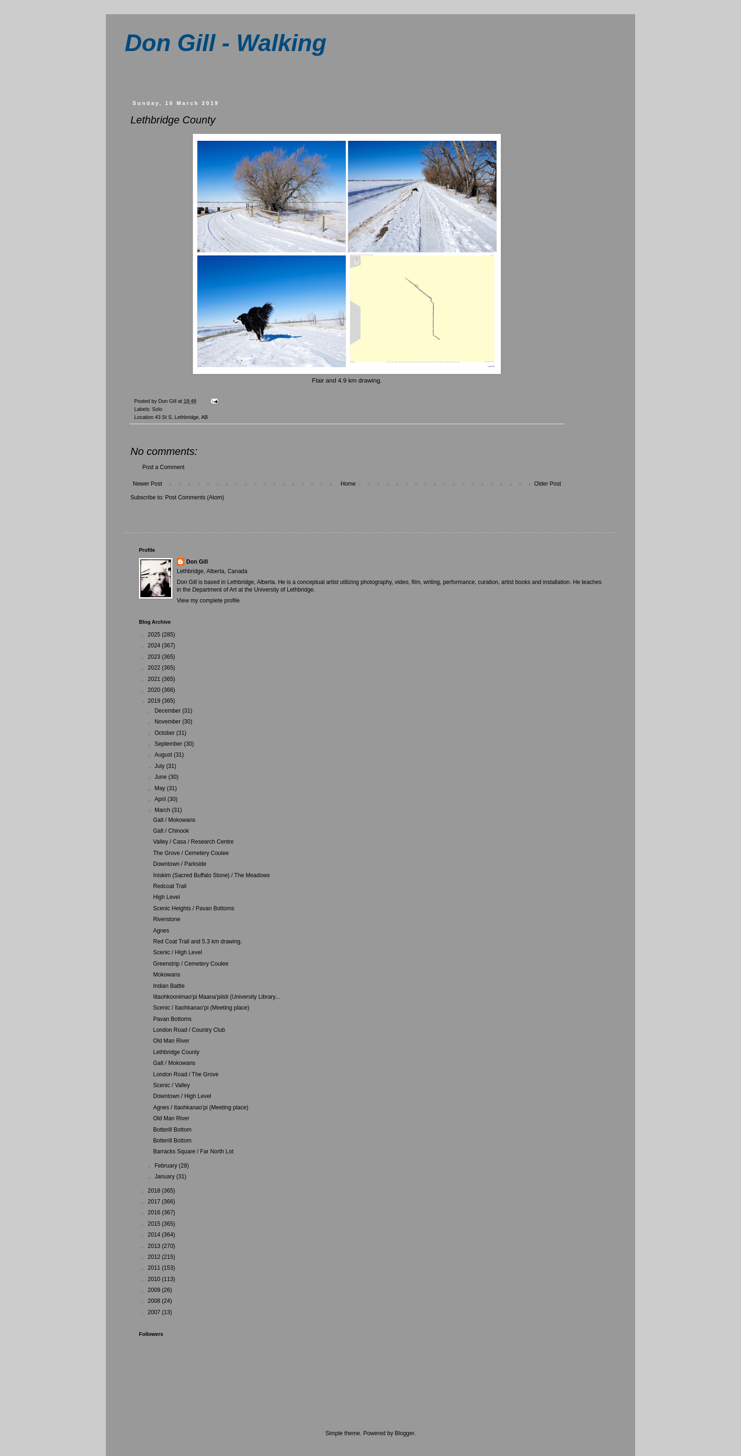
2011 (155, 1267)
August (164, 754)
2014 (155, 1234)
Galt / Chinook (171, 831)
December (168, 710)
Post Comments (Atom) (194, 497)
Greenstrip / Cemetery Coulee (190, 963)
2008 (155, 1301)
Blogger (404, 1433)
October (165, 733)
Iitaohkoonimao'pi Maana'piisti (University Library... (216, 997)
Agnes (161, 930)
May (161, 788)
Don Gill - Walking (226, 43)
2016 (155, 1212)
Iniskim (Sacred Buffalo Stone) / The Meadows (211, 875)
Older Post (547, 483)
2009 (155, 1290)
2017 (155, 1201)
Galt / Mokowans (174, 820)
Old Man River (171, 1041)
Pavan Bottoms (172, 1019)
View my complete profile (208, 600)
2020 (155, 690)
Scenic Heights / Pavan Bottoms (193, 908)
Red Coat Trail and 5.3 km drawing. (197, 941)
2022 (155, 667)
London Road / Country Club (189, 1030)
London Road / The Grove (186, 1074)
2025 (155, 634)
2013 (155, 1246)
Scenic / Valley (171, 1085)
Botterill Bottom (172, 1129)
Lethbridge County (176, 1052)
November (168, 721)
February (167, 1165)
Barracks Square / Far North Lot (193, 1151)
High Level (166, 897)
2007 (155, 1312)
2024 (155, 645)
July (160, 766)
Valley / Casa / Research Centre (193, 841)
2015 (155, 1224)
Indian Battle (169, 986)
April (161, 799)
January (165, 1176)
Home (348, 483)
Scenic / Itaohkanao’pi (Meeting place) (201, 1007)
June (161, 777)
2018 (155, 1190)
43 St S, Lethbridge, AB (181, 417)
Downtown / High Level (182, 1096)
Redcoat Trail (170, 886)
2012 (155, 1257)
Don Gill (197, 561)
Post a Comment (163, 467)
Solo (157, 409)
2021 (155, 679)
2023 (155, 657)
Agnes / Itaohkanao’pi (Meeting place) (200, 1107)
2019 (155, 700)
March (163, 810)
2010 (155, 1279)
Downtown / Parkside (180, 864)
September (169, 744)
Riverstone (166, 919)
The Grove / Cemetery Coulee (191, 853)
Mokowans (166, 974)
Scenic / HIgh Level (177, 952)
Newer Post (147, 483)
